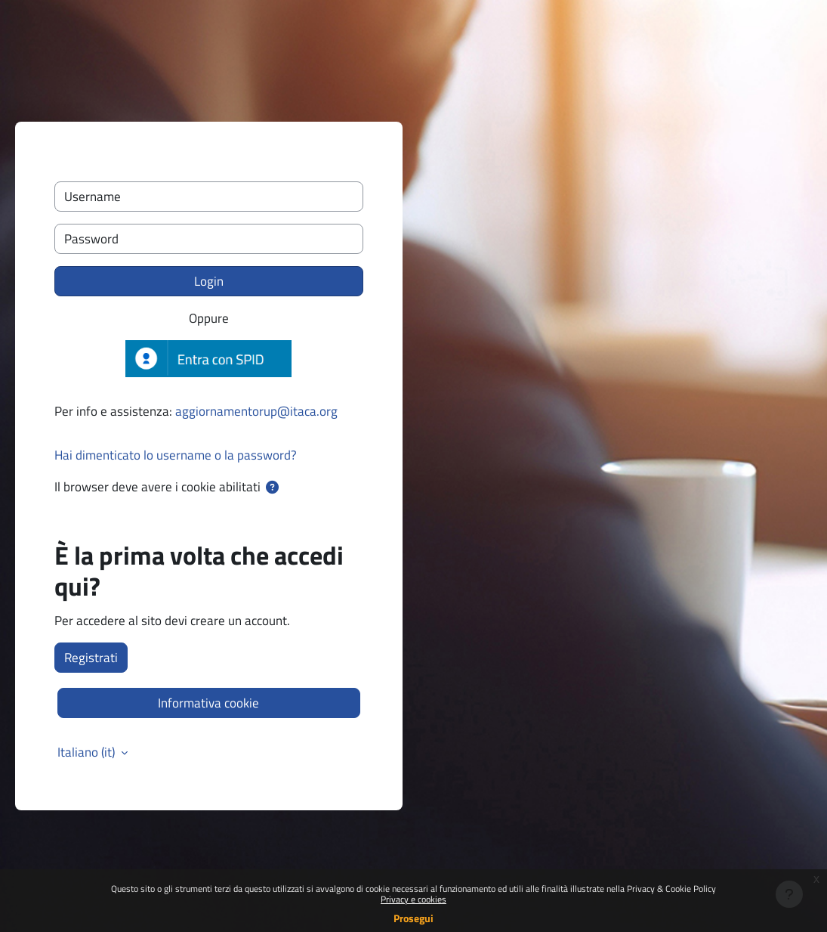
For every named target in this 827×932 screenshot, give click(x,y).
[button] (273, 487)
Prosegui (413, 918)
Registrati (91, 657)
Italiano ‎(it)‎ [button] (87, 752)
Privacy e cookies (413, 899)
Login (209, 281)
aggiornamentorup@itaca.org (256, 411)
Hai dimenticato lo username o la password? (175, 454)
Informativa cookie (208, 702)
